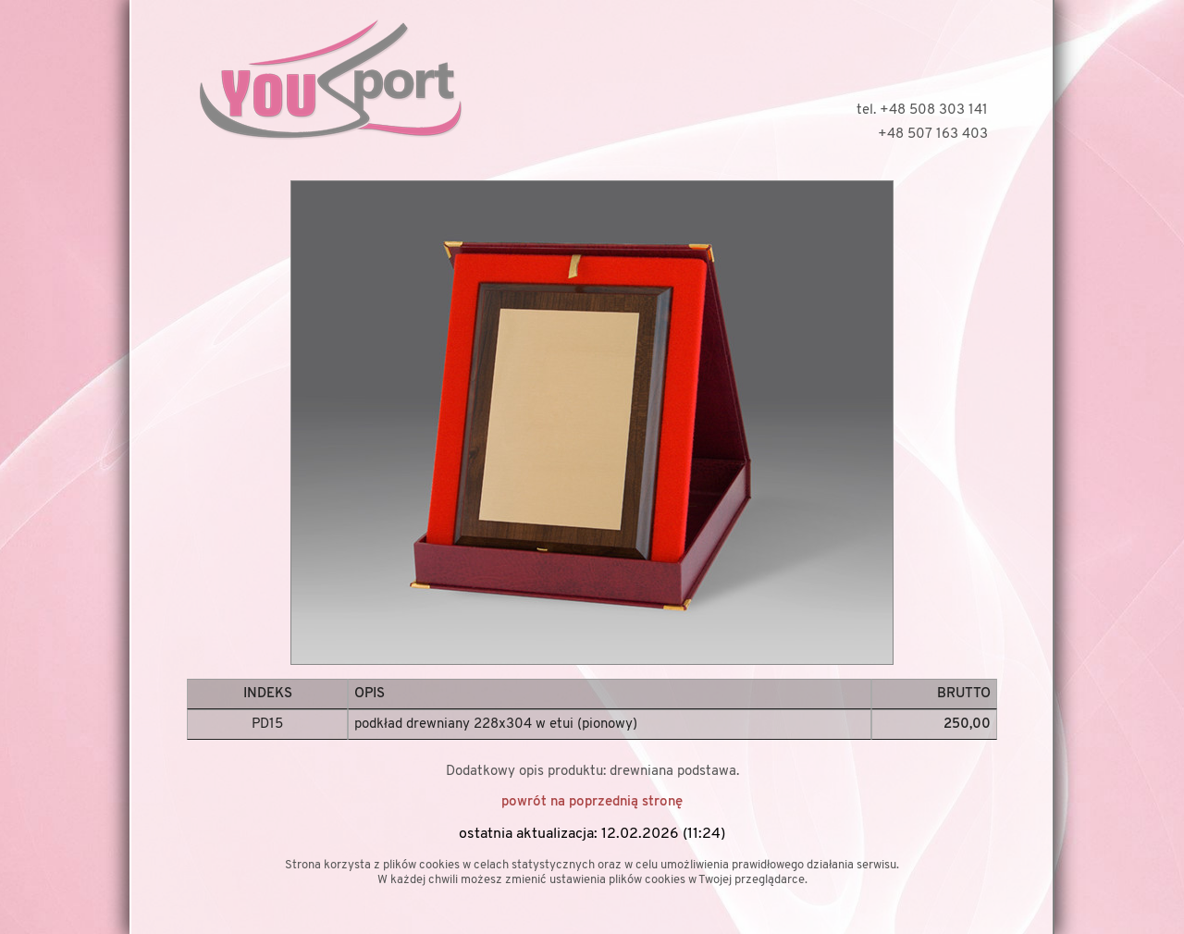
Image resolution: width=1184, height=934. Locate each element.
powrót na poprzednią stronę (592, 802)
